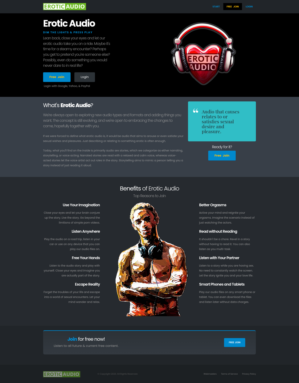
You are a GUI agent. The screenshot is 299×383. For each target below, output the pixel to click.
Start (216, 6)
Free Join (234, 342)
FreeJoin (233, 6)
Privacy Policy (248, 373)
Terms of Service (228, 373)
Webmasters (208, 373)
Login (249, 6)
